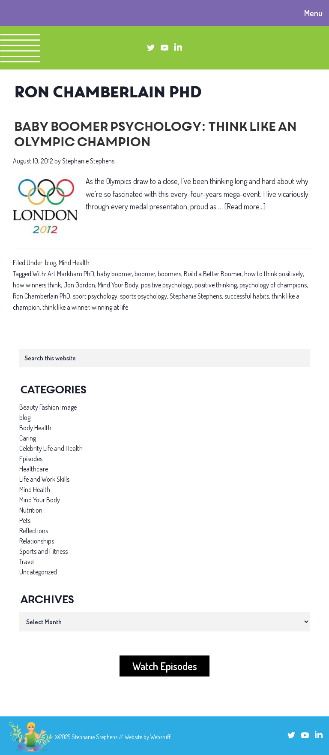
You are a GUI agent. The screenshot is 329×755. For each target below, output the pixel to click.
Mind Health (74, 262)
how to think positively (273, 273)
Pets (24, 520)
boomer (145, 273)
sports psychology (143, 296)
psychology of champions (273, 285)
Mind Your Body (118, 285)
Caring (27, 438)
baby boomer (114, 273)
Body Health (35, 427)
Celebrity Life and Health (51, 448)
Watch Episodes (164, 666)
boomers (169, 273)
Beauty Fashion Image (48, 407)
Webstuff (160, 736)
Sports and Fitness (43, 551)
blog (50, 262)
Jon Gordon (79, 285)
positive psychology (166, 285)
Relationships (36, 541)
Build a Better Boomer (213, 273)
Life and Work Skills (44, 479)
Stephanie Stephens (196, 296)
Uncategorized (38, 572)
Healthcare (33, 469)
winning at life (110, 307)
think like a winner (65, 307)
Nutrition (30, 510)
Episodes (30, 458)
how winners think (37, 285)
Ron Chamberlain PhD (41, 296)
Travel (27, 561)
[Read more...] (245, 206)
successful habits (246, 296)
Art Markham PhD (71, 273)
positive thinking (215, 285)
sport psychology (95, 296)
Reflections (33, 530)
